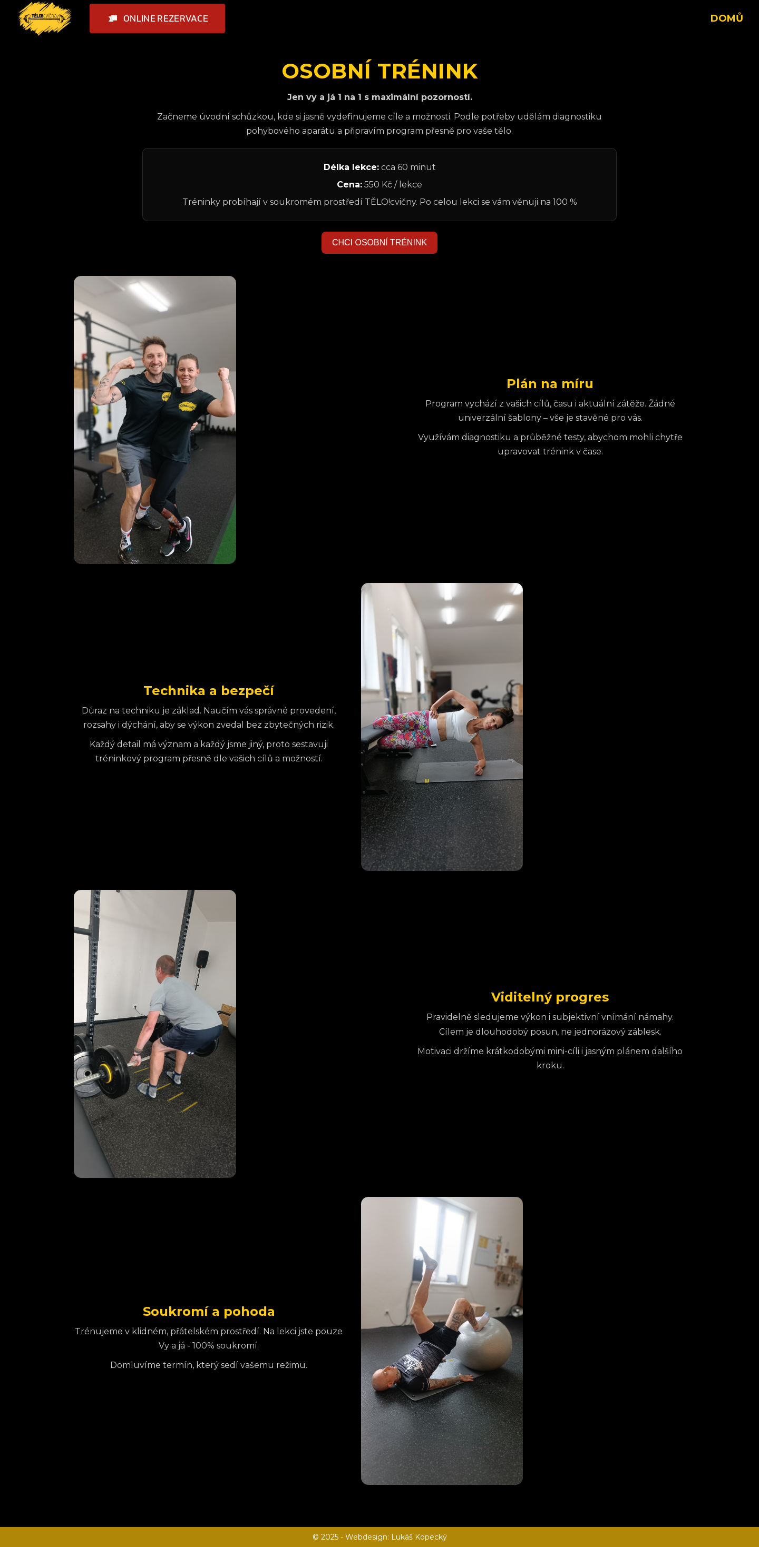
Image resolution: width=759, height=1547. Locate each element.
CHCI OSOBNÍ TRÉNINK (379, 242)
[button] (157, 18)
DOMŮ (727, 18)
